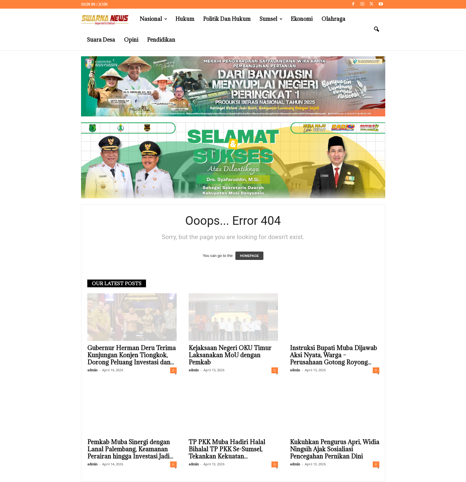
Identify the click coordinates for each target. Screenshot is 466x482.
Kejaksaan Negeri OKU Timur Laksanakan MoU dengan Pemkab (230, 355)
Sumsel (271, 19)
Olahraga (333, 18)
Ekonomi (302, 18)
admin (92, 370)
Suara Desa (101, 39)
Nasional (153, 19)
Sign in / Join (94, 4)
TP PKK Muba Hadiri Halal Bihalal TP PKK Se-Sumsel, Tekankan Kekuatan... (227, 450)
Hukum (184, 18)
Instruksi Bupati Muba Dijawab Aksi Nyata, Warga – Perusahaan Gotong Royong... (333, 355)
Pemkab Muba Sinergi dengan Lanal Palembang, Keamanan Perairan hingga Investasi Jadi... (130, 450)
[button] (376, 29)
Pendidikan (161, 39)
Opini (131, 39)
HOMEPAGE (249, 256)
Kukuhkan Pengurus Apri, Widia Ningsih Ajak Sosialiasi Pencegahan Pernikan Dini (334, 450)
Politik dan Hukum (227, 18)
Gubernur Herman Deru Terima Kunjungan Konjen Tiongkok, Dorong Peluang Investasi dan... (131, 355)
